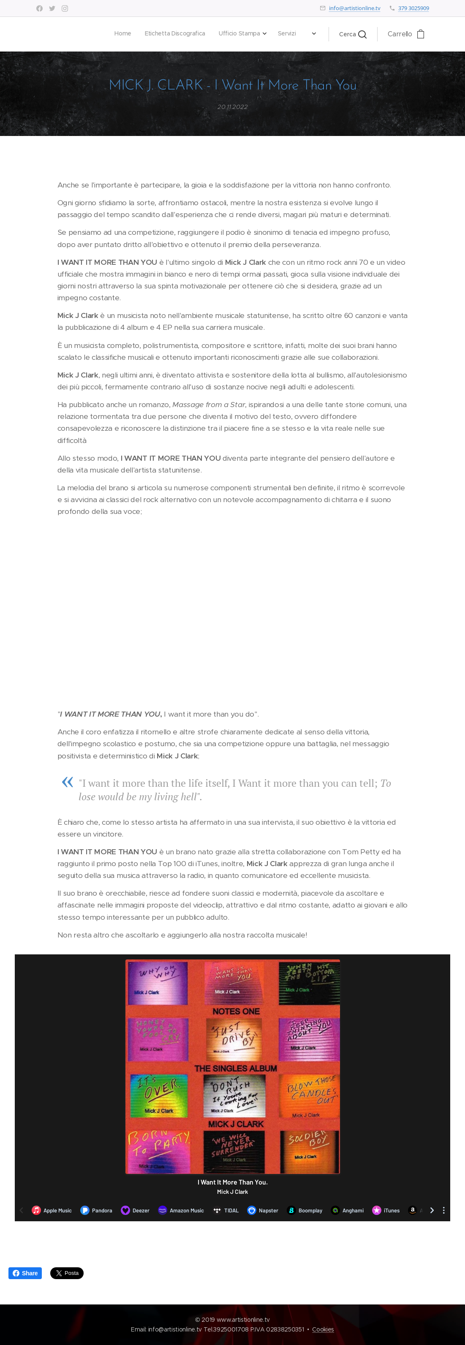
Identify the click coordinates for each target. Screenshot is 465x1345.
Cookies (323, 1329)
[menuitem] (189, 34)
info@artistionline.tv (355, 8)
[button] (353, 34)
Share (25, 1273)
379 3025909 (413, 8)
